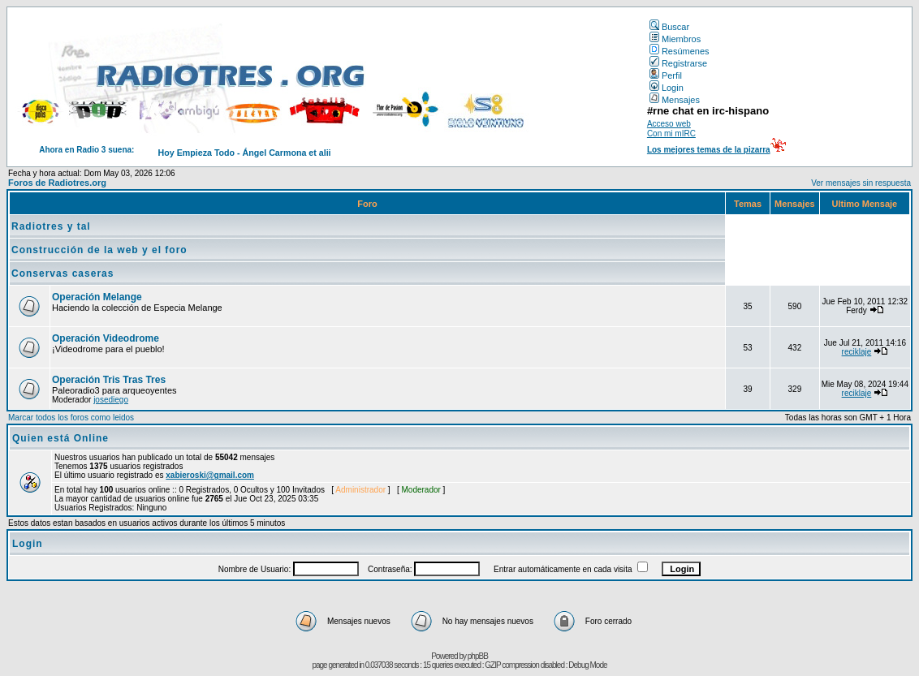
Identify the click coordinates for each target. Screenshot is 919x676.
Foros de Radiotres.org (57, 182)
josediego (110, 399)
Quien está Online (60, 438)
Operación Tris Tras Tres (109, 379)
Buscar (669, 27)
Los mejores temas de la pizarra (708, 149)
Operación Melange (97, 297)
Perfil (665, 75)
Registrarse (678, 63)
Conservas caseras (62, 273)
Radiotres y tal (51, 226)
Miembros (675, 39)
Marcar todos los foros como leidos (71, 417)
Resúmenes (679, 51)
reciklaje (857, 351)
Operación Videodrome (105, 338)
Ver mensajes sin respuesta (861, 183)
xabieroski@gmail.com (210, 475)
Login (666, 88)
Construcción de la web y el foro (99, 250)
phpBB (478, 656)
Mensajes (674, 100)
